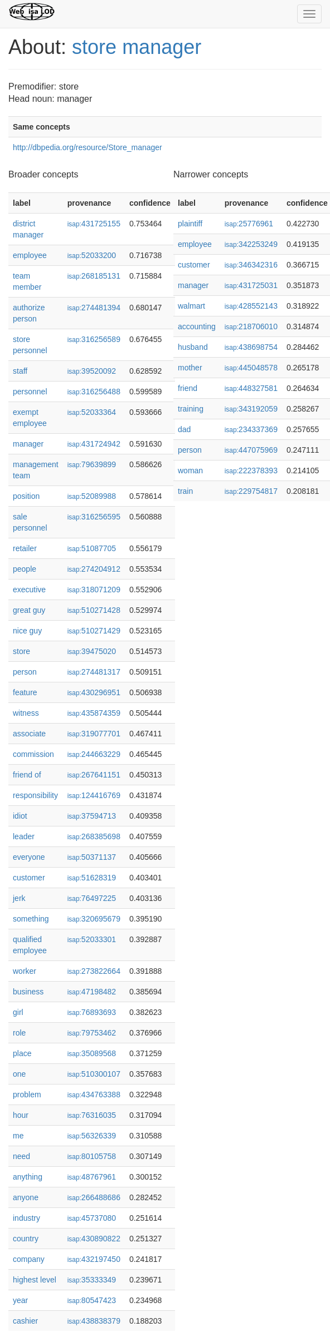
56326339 (91, 1135)
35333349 (91, 1279)
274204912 (93, 568)
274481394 (93, 307)
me (18, 1135)
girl (18, 1012)
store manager (136, 47)
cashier (25, 1320)
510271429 (93, 630)
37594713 (91, 815)
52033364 (91, 412)
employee (30, 255)
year (20, 1300)
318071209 (93, 589)
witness (26, 713)
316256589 (93, 339)
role (19, 1032)
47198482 (91, 991)
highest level (34, 1279)
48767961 (91, 1176)
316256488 (93, 391)
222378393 (251, 470)
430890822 (93, 1238)
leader (24, 836)
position (26, 496)
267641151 (93, 774)
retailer (25, 548)
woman (190, 470)
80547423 (91, 1300)
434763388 (93, 1094)
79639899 (91, 464)
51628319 (91, 877)
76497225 (91, 898)
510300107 (93, 1073)
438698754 (251, 347)
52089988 (91, 496)
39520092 (91, 371)
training (190, 408)
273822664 (93, 971)
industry (26, 1218)
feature (25, 692)
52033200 (91, 255)
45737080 (91, 1218)
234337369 (251, 429)
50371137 (91, 857)
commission (33, 754)
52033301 (91, 939)
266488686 (93, 1197)
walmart (191, 305)
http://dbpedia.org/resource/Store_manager (87, 147)
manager (28, 443)
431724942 (93, 443)
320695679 (93, 918)
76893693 (91, 1012)
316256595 (93, 516)
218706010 (251, 326)
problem (27, 1094)
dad (184, 429)
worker (24, 971)
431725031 (251, 285)
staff (20, 371)
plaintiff (190, 223)
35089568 (91, 1053)
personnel (30, 391)
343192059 (251, 408)
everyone (29, 857)
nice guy (27, 630)
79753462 (91, 1032)
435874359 (93, 713)
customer (29, 877)
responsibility (35, 795)
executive (29, 589)
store (21, 651)
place (22, 1053)
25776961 (249, 223)
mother (190, 367)
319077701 (93, 733)
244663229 (93, 754)
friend (187, 388)
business (28, 991)
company (29, 1259)
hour (20, 1115)
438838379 (93, 1320)
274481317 (93, 671)
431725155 (93, 223)
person (25, 671)
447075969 (251, 449)
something (31, 918)
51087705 (91, 548)
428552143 (251, 305)
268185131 (93, 275)
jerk (19, 898)
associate (29, 733)
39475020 (91, 651)
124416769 (93, 795)
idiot (20, 815)
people (24, 568)
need (21, 1156)
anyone (25, 1197)
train (185, 491)
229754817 (251, 491)
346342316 (251, 264)
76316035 (91, 1115)
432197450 (93, 1259)
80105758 (91, 1156)
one (19, 1073)
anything (27, 1176)
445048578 (251, 367)
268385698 (93, 836)
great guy (29, 610)
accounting (197, 326)
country (25, 1238)
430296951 (93, 692)
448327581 (251, 388)
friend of (27, 774)
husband (193, 347)
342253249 (251, 244)
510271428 (93, 610)
